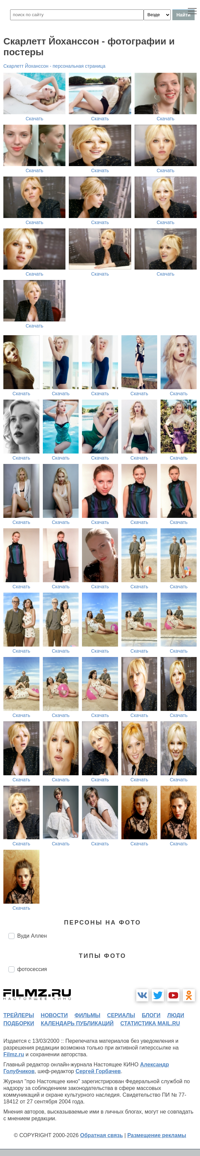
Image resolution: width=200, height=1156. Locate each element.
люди (175, 1015)
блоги (151, 1015)
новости (54, 1015)
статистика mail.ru (150, 1023)
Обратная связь (101, 1135)
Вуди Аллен (32, 936)
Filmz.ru (13, 1054)
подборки (18, 1023)
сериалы (121, 1015)
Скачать (35, 118)
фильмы (87, 1015)
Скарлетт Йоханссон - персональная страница (54, 66)
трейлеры (18, 1015)
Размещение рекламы (156, 1135)
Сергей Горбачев (98, 1071)
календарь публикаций (77, 1023)
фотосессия (32, 969)
